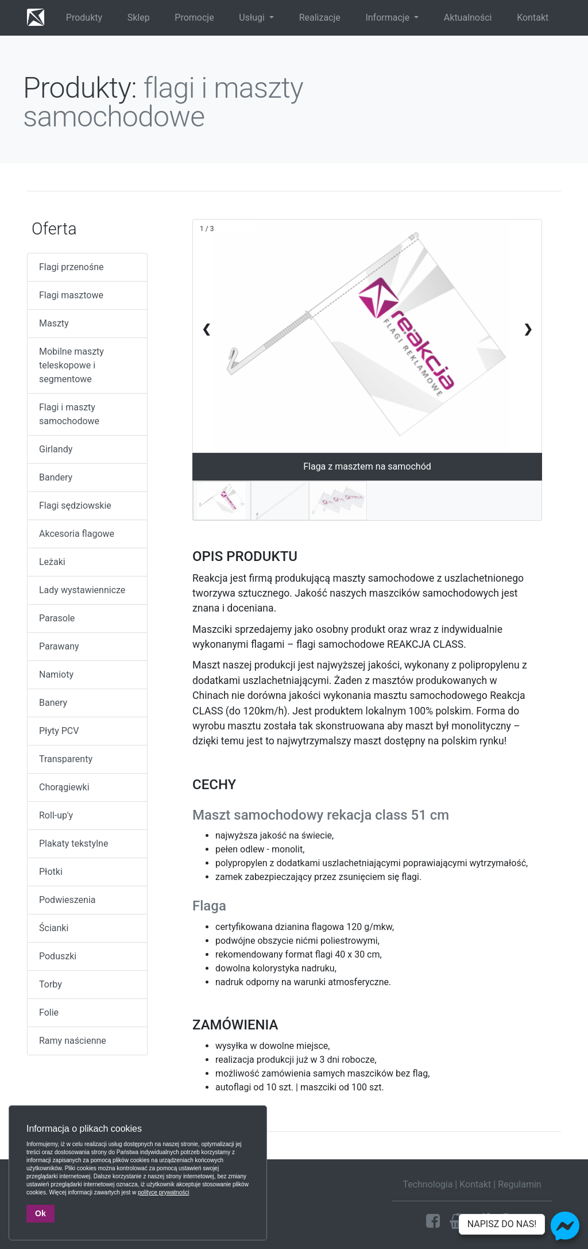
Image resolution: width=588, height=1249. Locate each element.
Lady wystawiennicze (82, 590)
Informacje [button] (388, 17)
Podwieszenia (67, 899)
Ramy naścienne (72, 1040)
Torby (50, 984)
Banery (53, 702)
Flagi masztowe (71, 295)
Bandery (55, 477)
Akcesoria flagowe (76, 533)
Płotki (51, 871)
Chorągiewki (64, 787)
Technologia (427, 1184)
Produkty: (80, 88)
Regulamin (519, 1184)
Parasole (57, 618)
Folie (49, 1012)
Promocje (194, 17)
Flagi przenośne (71, 267)
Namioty (56, 674)
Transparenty (65, 759)
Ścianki (53, 928)
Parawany (59, 646)
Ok (40, 1213)
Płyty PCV (59, 730)
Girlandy (55, 449)
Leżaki (52, 561)
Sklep (138, 17)
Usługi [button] (253, 17)
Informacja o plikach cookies (84, 1128)
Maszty (54, 323)
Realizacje (320, 17)
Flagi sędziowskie (75, 505)
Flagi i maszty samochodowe (69, 414)
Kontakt (532, 17)
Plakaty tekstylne (73, 843)
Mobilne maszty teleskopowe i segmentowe (71, 365)
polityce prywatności (163, 1192)
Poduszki (57, 956)
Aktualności (468, 17)
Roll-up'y (56, 815)
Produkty (84, 17)
